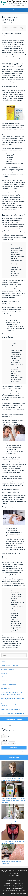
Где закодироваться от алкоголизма (14, 892)
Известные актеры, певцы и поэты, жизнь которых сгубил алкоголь (12, 778)
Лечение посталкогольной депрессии (14, 885)
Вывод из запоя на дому (14, 880)
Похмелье (4, 673)
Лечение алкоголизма (7, 669)
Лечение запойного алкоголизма (14, 883)
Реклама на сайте (14, 875)
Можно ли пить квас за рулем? (10, 709)
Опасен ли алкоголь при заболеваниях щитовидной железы (13, 841)
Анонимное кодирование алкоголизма (14, 890)
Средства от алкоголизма (9, 684)
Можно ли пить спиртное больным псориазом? (12, 861)
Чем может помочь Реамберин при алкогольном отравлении (13, 821)
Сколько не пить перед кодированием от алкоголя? (13, 699)
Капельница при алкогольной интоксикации (14, 893)
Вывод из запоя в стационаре (14, 882)
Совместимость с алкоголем (9, 665)
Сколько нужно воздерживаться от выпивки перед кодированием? (11, 693)
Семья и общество (6, 681)
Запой (3, 661)
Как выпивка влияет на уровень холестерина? (10, 705)
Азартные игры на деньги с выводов (12, 751)
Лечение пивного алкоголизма (14, 888)
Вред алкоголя (5, 688)
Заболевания (5, 677)
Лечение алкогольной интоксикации (14, 887)
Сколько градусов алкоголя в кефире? (12, 713)
